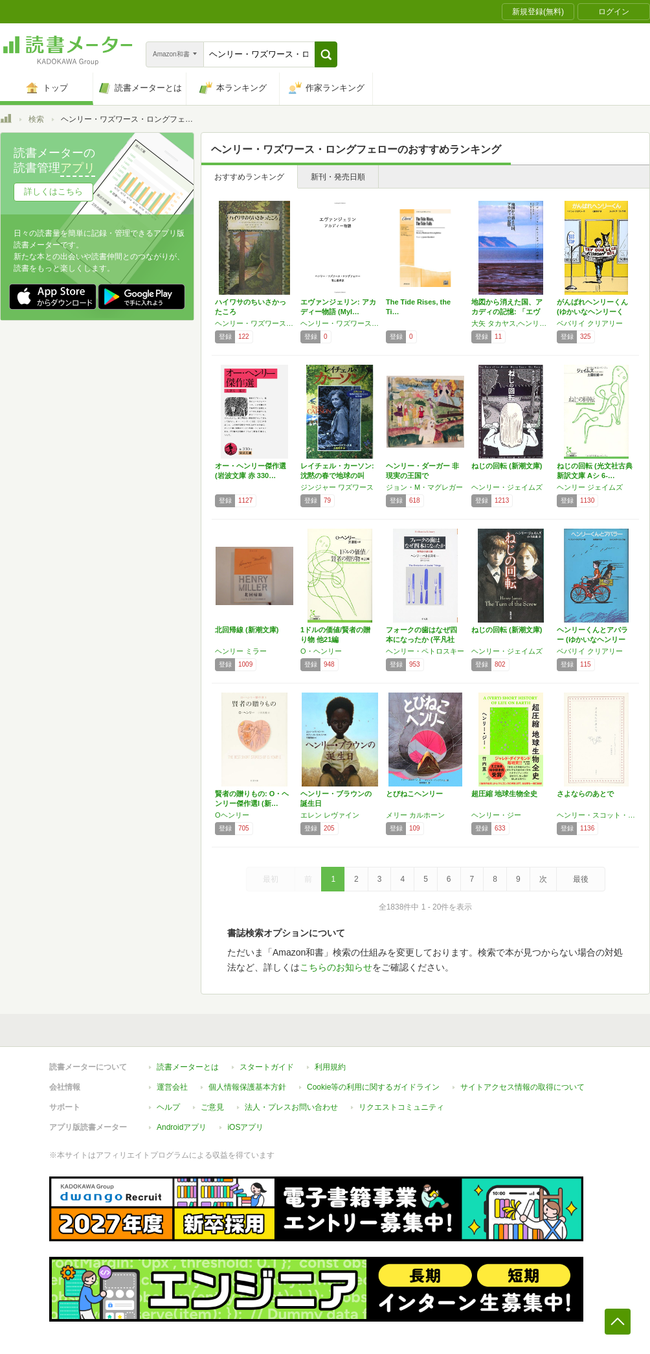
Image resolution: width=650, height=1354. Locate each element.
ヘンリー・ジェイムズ (507, 487)
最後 (580, 879)
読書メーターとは (188, 1067)
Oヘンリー (232, 815)
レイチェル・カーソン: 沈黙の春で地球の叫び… (337, 475)
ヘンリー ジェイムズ (590, 487)
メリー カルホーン (415, 815)
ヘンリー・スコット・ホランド (596, 815)
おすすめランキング (249, 176)
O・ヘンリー (321, 651)
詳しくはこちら (53, 191)
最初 (270, 879)
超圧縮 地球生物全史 (504, 793)
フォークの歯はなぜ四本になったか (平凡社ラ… (421, 639)
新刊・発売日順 (338, 176)
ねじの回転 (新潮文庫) (506, 466)
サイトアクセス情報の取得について (522, 1087)
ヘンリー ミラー (241, 651)
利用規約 (330, 1067)
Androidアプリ (182, 1127)
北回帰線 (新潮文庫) (246, 630)
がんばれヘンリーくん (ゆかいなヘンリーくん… (592, 311)
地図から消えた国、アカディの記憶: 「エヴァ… (507, 311)
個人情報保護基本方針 (247, 1087)
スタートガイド (267, 1067)
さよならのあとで (585, 793)
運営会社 (172, 1087)
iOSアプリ (245, 1127)
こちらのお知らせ (336, 967)
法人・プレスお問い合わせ (291, 1107)
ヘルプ (168, 1107)
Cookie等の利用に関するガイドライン (373, 1087)
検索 (36, 119)
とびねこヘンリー (414, 793)
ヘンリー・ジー (496, 815)
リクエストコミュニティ (401, 1107)
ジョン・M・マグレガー (424, 487)
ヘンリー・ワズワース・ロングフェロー (254, 323)
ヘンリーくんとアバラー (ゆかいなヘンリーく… (592, 639)
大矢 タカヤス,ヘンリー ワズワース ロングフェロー (510, 323)
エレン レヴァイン (329, 815)
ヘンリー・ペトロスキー (425, 651)
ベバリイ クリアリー (590, 323)
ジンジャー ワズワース (337, 487)
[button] (326, 54)
